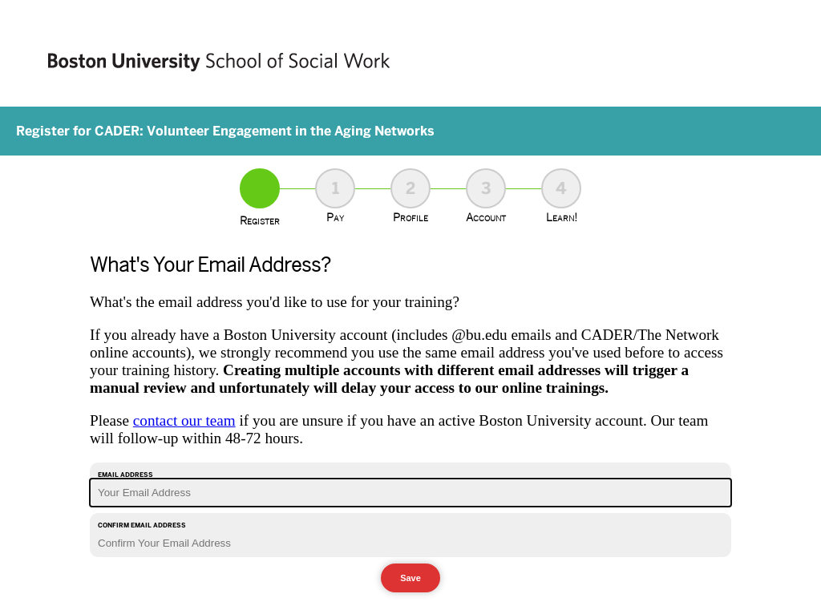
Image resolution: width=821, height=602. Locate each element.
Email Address (125, 475)
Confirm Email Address (142, 525)
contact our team (184, 420)
